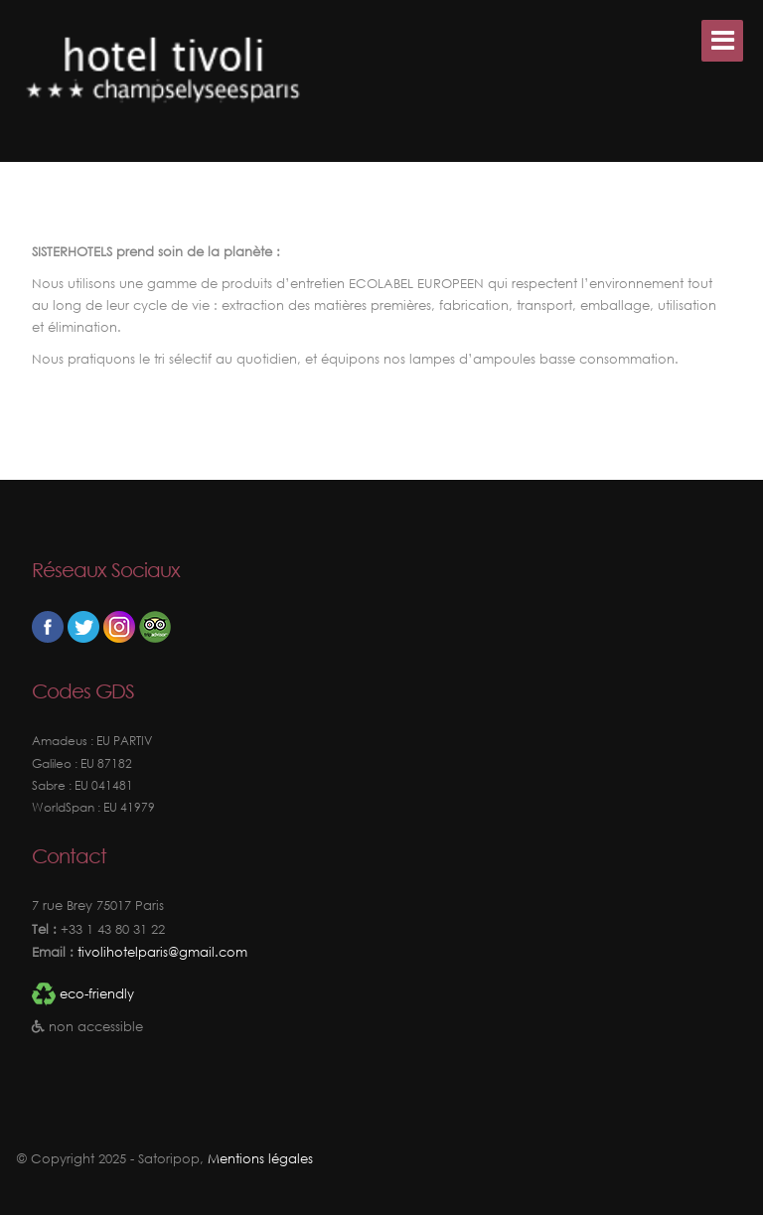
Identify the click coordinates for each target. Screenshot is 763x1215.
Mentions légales (260, 1158)
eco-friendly (97, 993)
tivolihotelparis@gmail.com (160, 952)
